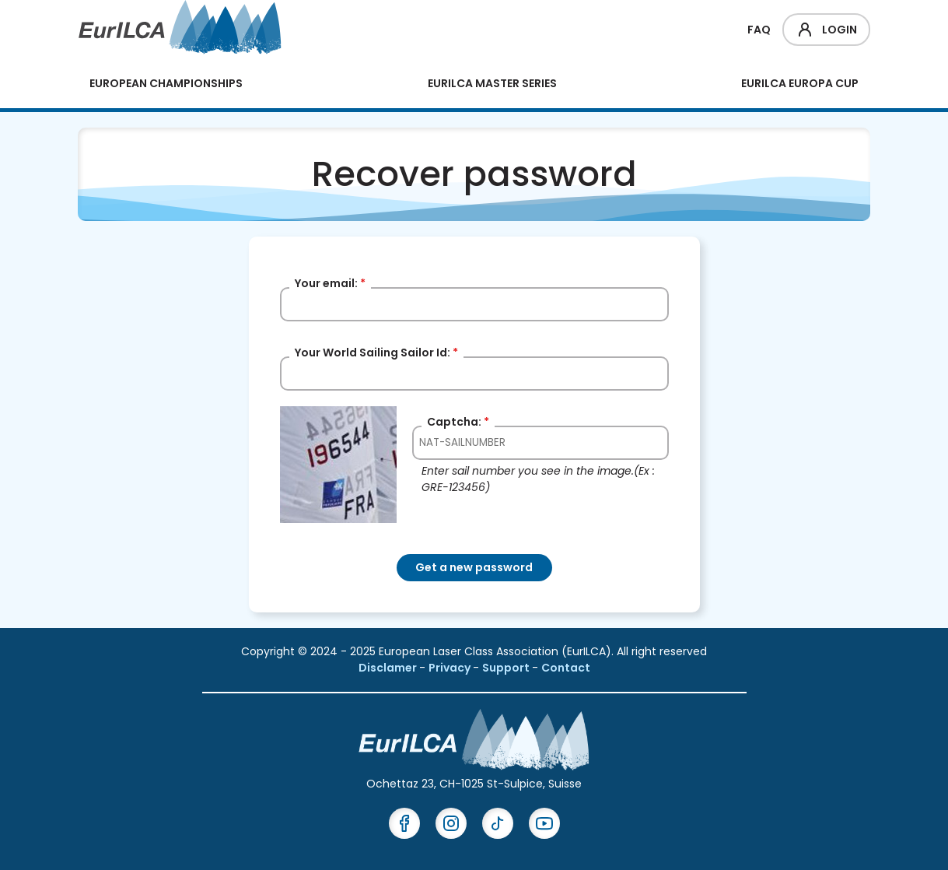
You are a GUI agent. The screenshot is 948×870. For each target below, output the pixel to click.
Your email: (330, 283)
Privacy (451, 667)
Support (507, 667)
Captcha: (458, 422)
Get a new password (474, 567)
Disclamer (389, 667)
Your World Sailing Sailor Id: (376, 352)
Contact (565, 667)
